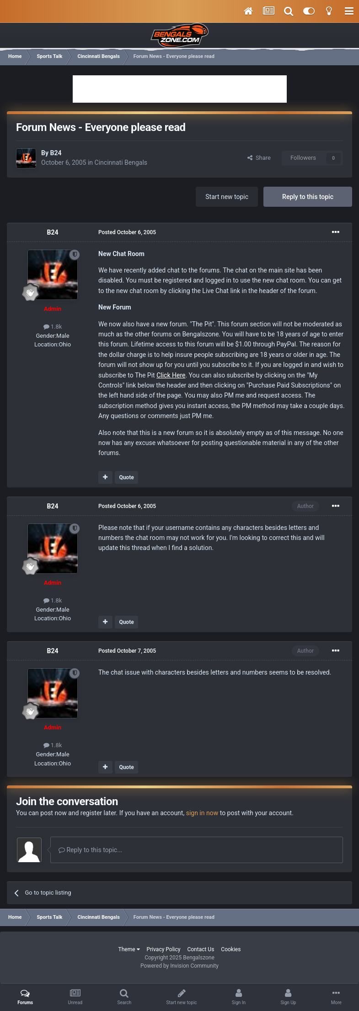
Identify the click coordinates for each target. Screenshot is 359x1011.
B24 (55, 153)
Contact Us (200, 949)
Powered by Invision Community (179, 966)
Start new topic (226, 196)
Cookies (231, 949)
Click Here (170, 375)
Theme (129, 949)
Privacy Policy (164, 949)
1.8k (52, 326)
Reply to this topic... (90, 850)
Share (259, 157)
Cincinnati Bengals (121, 162)
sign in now (202, 813)
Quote (126, 477)
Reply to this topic (307, 196)
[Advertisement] (180, 89)
